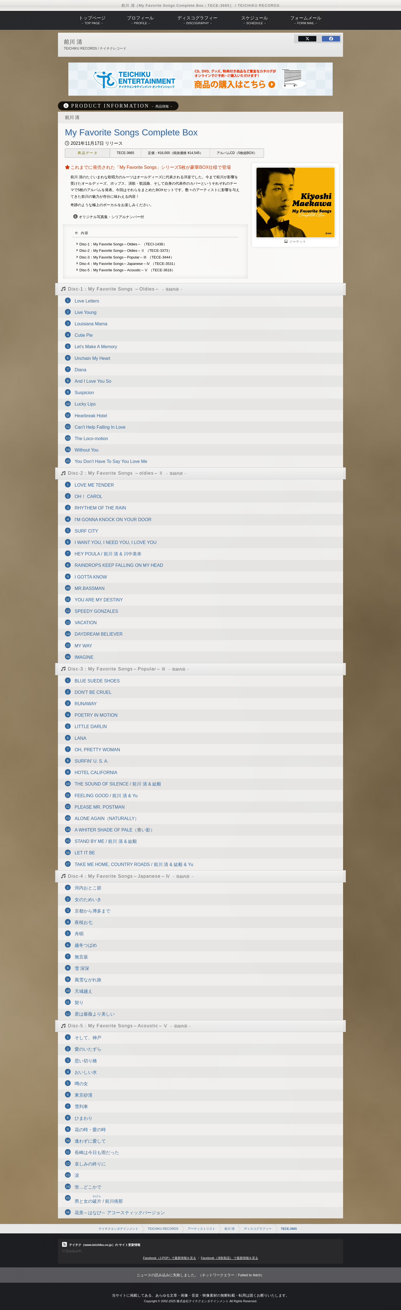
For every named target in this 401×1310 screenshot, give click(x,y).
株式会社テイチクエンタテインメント (203, 1301)
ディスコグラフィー (258, 1228)
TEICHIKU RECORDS (163, 1228)
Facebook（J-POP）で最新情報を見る (169, 1258)
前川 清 (229, 1228)
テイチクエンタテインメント (118, 1228)
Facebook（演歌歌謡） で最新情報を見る (229, 1258)
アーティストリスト (201, 1228)
